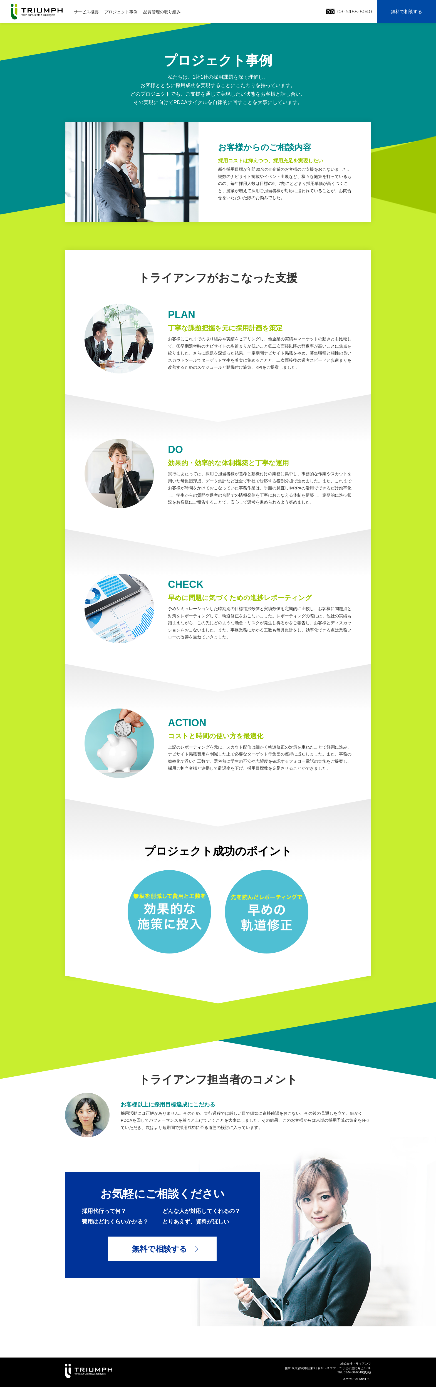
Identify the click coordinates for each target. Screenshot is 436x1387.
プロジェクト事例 (121, 11)
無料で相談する (406, 11)
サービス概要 (86, 11)
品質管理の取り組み (162, 11)
